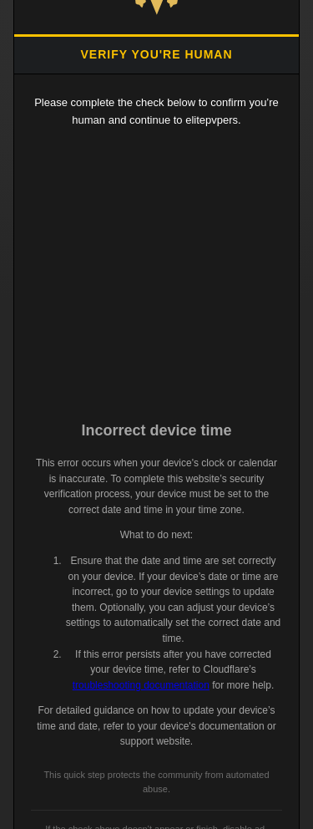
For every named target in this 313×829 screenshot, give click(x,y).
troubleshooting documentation (141, 685)
